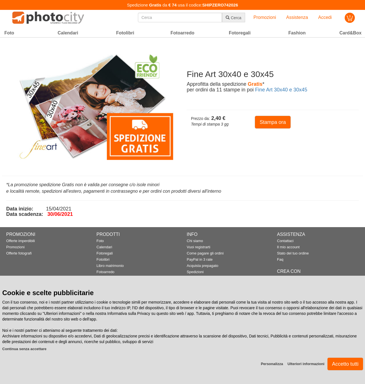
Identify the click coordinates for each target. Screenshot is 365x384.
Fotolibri (102, 259)
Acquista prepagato (202, 266)
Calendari (104, 247)
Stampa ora (273, 122)
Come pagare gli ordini (205, 253)
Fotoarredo (105, 272)
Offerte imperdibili (20, 241)
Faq (280, 259)
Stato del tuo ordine (293, 253)
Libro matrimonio (110, 266)
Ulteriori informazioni (305, 364)
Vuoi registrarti (198, 247)
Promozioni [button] (265, 17)
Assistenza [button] (297, 17)
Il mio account (288, 247)
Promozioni (15, 247)
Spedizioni (195, 272)
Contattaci (285, 241)
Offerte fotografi (19, 253)
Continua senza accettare (24, 349)
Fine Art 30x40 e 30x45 (281, 90)
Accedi (325, 17)
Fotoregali (104, 253)
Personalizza (272, 364)
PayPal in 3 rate (200, 259)
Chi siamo (195, 241)
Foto (100, 241)
